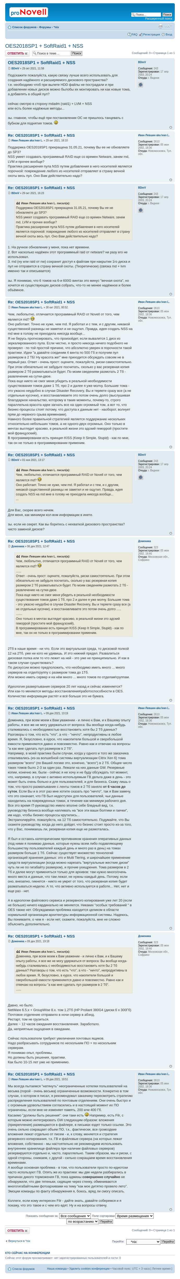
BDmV (15, 68)
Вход (169, 34)
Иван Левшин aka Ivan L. (27, 140)
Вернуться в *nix (19, 1240)
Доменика (17, 546)
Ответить (17, 53)
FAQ (134, 34)
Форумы (45, 27)
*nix (56, 27)
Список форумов (24, 27)
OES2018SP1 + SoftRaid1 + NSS (44, 46)
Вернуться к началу (170, 127)
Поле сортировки (123, 1215)
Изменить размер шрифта (168, 26)
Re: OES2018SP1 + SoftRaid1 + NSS (41, 135)
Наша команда (57, 1268)
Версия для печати (160, 26)
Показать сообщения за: (58, 1215)
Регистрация (151, 34)
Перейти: (118, 1241)
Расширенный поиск (158, 18)
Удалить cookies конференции (89, 1268)
